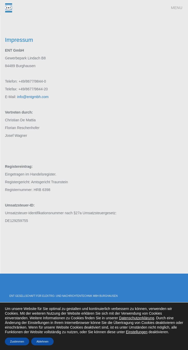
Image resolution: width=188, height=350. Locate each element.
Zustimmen (17, 341)
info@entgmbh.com (33, 97)
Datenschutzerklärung (136, 318)
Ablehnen (42, 341)
